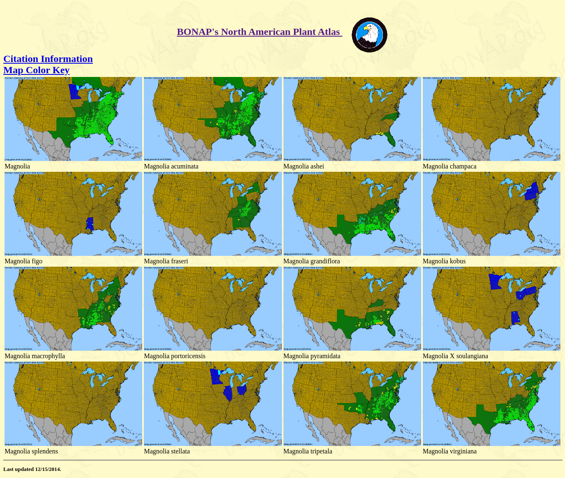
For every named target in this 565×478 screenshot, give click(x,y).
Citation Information (48, 58)
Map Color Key (36, 69)
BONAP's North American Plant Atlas (260, 31)
